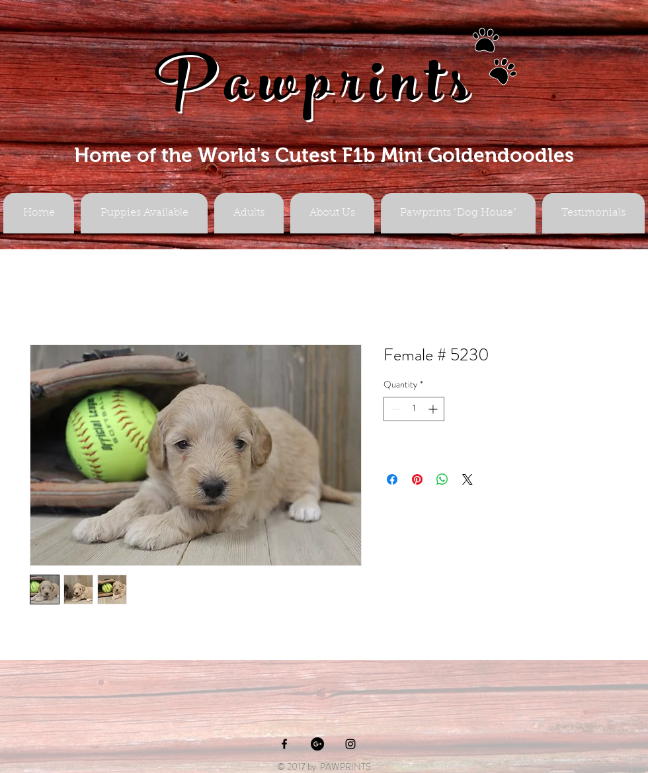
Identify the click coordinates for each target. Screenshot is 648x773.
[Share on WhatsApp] (442, 479)
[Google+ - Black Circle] (317, 744)
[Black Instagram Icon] (350, 744)
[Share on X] (467, 479)
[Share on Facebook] (392, 479)
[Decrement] (393, 409)
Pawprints (316, 90)
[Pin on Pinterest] (417, 479)
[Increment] (434, 409)
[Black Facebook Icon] (284, 744)
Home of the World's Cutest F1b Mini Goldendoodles (324, 155)
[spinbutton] (414, 409)
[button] (249, 213)
